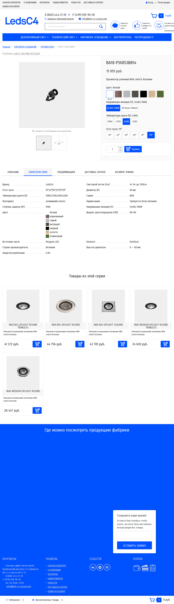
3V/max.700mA (129, 108)
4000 (126, 121)
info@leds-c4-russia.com (94, 18)
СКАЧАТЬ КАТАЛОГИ (11, 2)
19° (151, 135)
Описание (13, 172)
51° (110, 135)
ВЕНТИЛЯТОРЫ (122, 37)
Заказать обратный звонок (60, 18)
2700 (118, 121)
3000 (109, 121)
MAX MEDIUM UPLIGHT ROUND (23, 391)
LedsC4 (16, 53)
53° (134, 135)
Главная (6, 46)
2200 (134, 121)
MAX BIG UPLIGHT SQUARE (108, 324)
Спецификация (66, 172)
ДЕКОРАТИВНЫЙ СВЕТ (33, 37)
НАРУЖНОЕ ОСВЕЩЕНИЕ (94, 37)
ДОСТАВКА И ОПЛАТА (93, 2)
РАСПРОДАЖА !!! (144, 37)
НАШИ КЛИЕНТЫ (60, 2)
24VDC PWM (113, 108)
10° (126, 135)
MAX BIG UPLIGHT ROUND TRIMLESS (23, 326)
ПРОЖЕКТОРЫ (47, 46)
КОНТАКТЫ (45, 2)
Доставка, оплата (95, 172)
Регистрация (164, 2)
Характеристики (38, 172)
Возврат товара (124, 172)
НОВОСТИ (75, 2)
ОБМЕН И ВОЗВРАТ (11, 6)
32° (118, 135)
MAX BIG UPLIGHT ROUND (66, 324)
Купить (136, 149)
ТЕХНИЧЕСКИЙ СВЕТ (63, 37)
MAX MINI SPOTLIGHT (30, 53)
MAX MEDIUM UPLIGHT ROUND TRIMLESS (151, 326)
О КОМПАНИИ (30, 2)
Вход (149, 2)
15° (143, 135)
